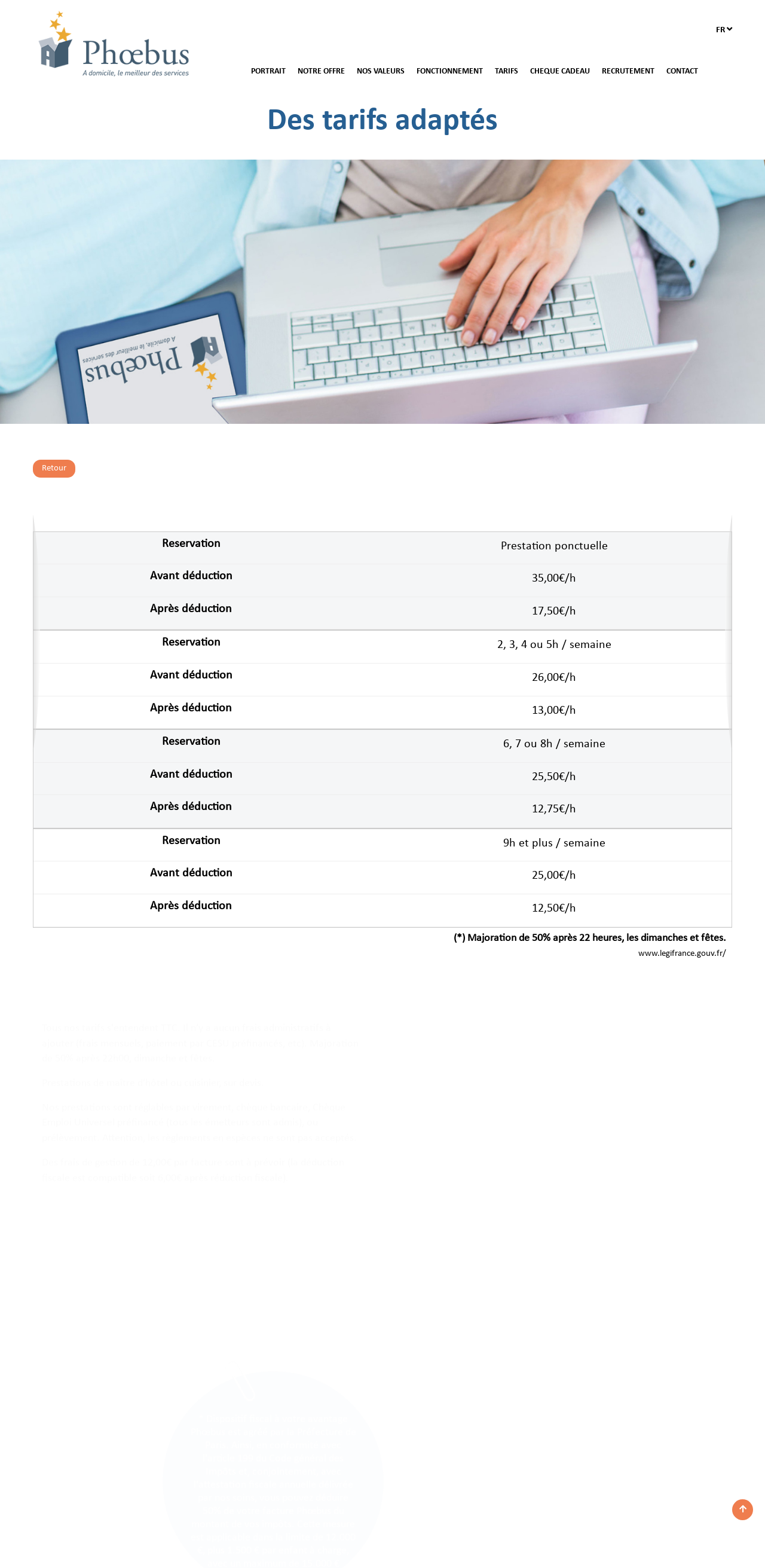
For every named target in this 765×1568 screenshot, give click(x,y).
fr (724, 30)
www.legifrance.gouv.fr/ (682, 953)
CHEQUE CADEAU (560, 71)
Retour (54, 468)
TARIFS (506, 71)
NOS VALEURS (381, 71)
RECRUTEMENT (628, 71)
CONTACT (682, 71)
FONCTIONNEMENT (450, 71)
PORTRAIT (268, 71)
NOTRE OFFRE (321, 71)
